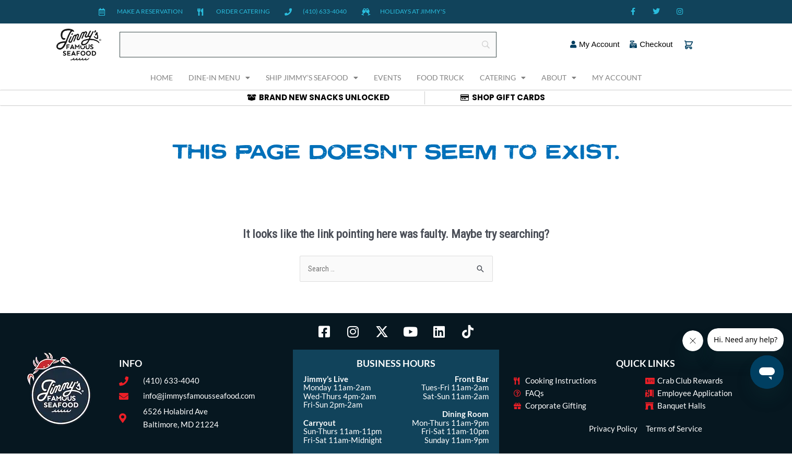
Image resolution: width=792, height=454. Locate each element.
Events (387, 77)
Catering (503, 78)
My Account (617, 77)
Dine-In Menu (219, 78)
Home (161, 77)
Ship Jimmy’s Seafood (312, 78)
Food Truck (440, 77)
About (558, 78)
